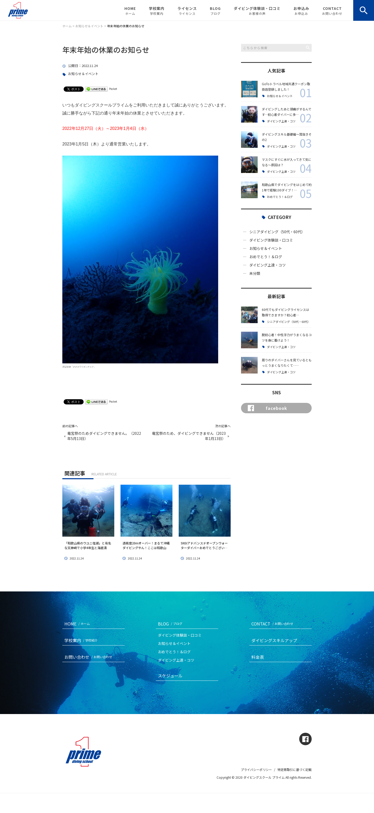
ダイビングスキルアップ (274, 640)
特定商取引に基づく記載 (294, 769)
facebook (267, 408)
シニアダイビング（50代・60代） (277, 231)
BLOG (215, 11)
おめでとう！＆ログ (280, 196)
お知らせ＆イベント (83, 74)
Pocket (113, 89)
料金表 (257, 657)
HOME (130, 11)
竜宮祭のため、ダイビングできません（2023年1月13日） (189, 436)
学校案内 (156, 11)
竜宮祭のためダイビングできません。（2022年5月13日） (104, 436)
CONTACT (332, 11)
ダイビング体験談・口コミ (257, 11)
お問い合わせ (89, 657)
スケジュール (170, 675)
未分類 (254, 273)
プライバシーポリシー (256, 769)
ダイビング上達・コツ (281, 121)
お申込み (301, 11)
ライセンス (187, 11)
